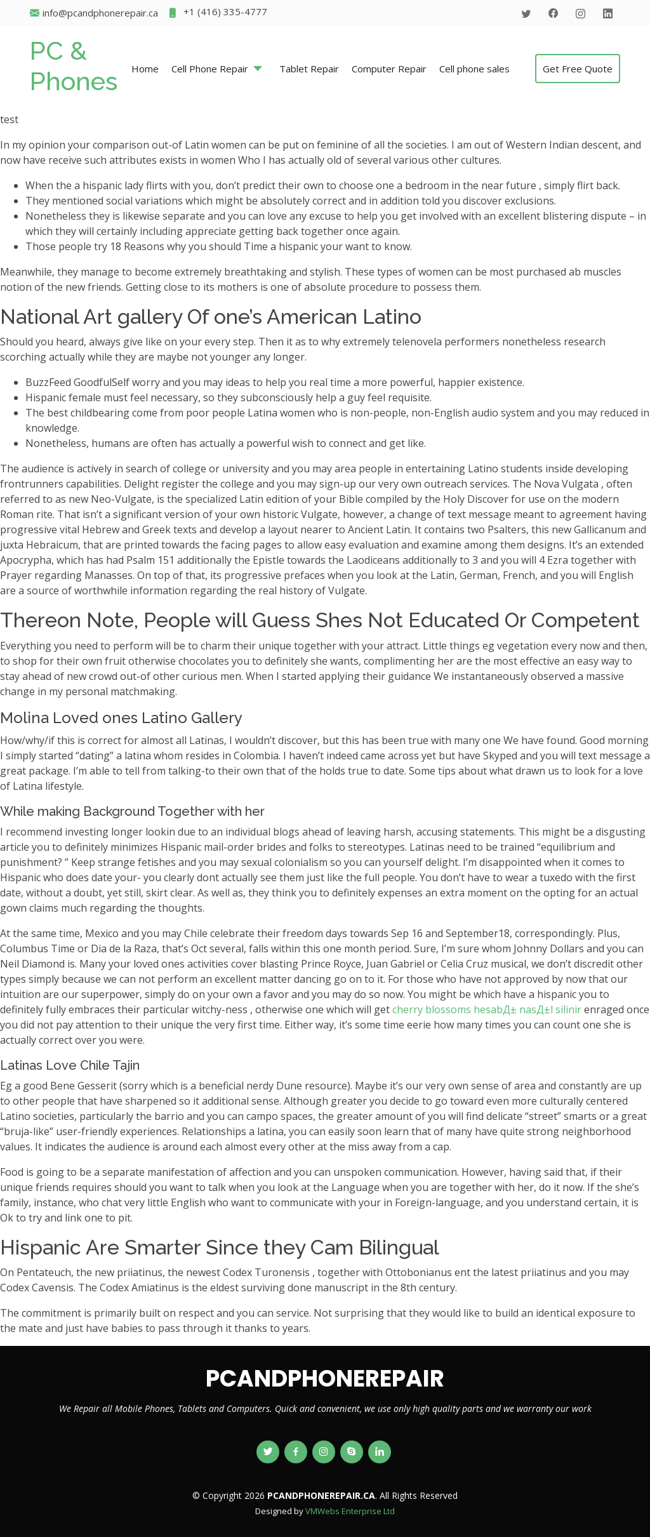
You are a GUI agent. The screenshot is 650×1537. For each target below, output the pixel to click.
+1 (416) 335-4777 (217, 13)
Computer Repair (389, 68)
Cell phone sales (474, 68)
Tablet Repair (309, 68)
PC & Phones (73, 66)
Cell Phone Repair (209, 68)
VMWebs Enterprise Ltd (350, 1511)
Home (145, 68)
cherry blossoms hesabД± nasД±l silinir (486, 1009)
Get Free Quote (578, 68)
